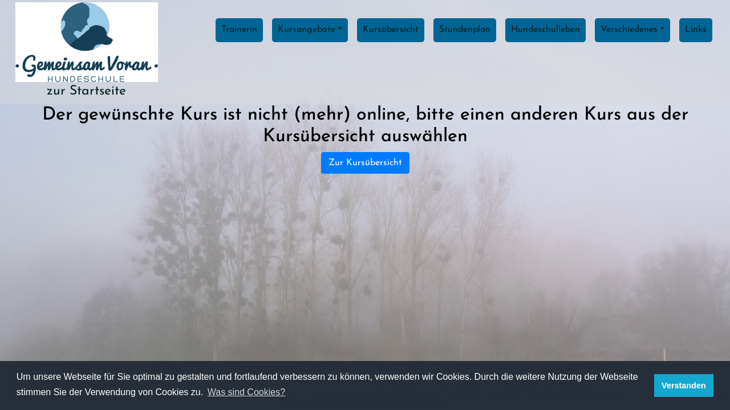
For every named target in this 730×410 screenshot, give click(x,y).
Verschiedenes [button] (629, 29)
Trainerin (239, 29)
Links (696, 29)
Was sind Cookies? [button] (246, 392)
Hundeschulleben (545, 29)
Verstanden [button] (684, 385)
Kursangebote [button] (306, 29)
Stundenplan (464, 29)
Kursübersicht (391, 29)
